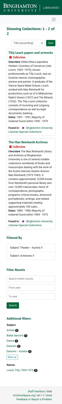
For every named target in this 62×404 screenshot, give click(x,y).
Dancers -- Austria (17, 351)
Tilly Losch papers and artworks (30, 52)
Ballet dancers (15, 335)
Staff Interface (36, 391)
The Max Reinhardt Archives (28, 142)
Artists (11, 330)
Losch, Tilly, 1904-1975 (20, 370)
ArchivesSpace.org (24, 395)
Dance (11, 340)
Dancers (12, 346)
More (12, 357)
